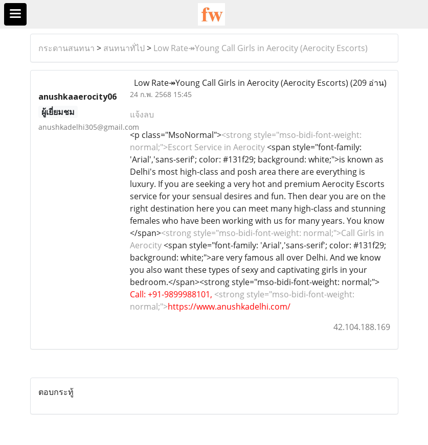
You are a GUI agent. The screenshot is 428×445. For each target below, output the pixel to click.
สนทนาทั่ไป (124, 48)
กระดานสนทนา (66, 48)
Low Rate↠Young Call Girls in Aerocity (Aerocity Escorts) (260, 48)
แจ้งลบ (142, 114)
